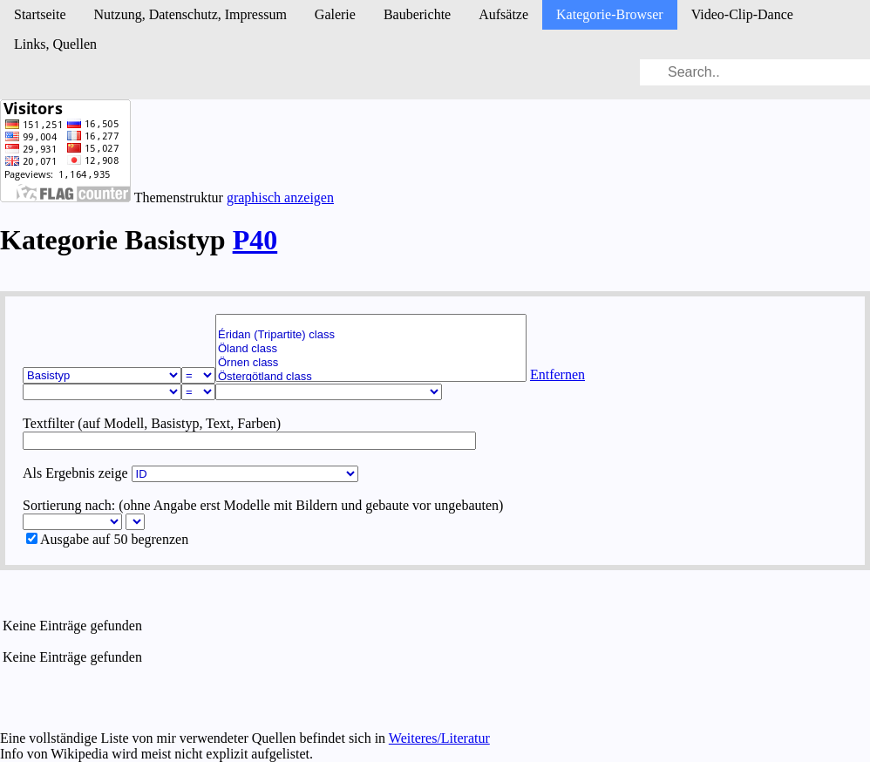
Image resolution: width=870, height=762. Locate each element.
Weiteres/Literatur (439, 738)
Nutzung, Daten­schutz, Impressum (190, 14)
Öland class (371, 349)
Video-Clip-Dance (742, 14)
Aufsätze (503, 14)
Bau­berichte (417, 14)
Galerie (335, 14)
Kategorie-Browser (609, 14)
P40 (255, 239)
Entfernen (557, 374)
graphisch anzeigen (280, 197)
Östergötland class (371, 377)
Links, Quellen (55, 44)
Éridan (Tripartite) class (371, 335)
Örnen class (371, 363)
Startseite (40, 14)
